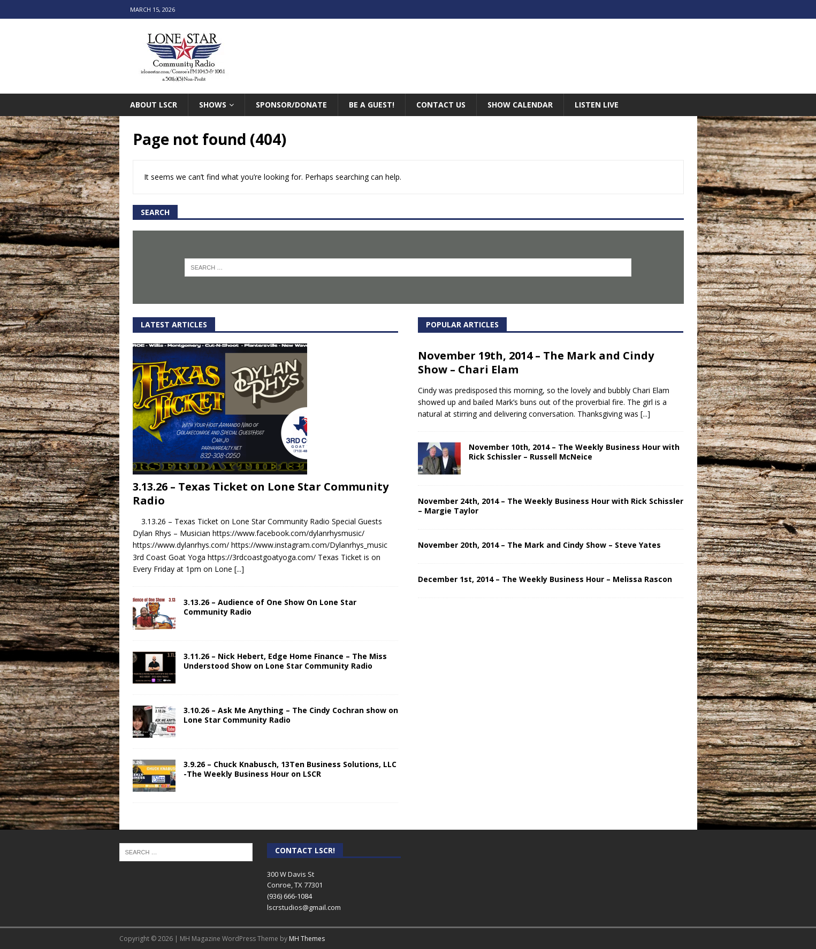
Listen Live (597, 105)
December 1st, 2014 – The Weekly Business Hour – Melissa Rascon (545, 579)
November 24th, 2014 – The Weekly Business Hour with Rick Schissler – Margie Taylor (550, 506)
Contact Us (441, 105)
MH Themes (307, 938)
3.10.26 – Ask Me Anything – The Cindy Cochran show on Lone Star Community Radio (291, 715)
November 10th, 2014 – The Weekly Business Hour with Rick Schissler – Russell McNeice (574, 452)
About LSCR (153, 105)
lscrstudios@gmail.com (304, 907)
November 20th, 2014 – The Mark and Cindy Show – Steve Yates (539, 545)
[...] (239, 569)
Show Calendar (520, 105)
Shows (212, 105)
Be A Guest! (371, 105)
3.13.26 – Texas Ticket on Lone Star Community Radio (260, 493)
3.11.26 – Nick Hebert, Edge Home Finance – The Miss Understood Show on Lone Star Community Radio (285, 661)
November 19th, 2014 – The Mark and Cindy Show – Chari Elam (536, 362)
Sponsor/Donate (291, 105)
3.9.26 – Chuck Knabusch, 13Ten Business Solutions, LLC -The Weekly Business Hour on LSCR (290, 769)
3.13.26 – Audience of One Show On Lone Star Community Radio (270, 607)
